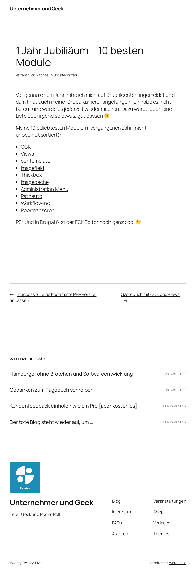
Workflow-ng (35, 203)
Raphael (42, 75)
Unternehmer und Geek (37, 8)
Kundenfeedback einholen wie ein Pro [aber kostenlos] (73, 406)
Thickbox (31, 174)
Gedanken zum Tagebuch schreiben (52, 390)
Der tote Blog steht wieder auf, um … (51, 422)
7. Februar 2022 (174, 422)
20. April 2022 (175, 373)
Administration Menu (44, 189)
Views (27, 153)
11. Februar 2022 (173, 406)
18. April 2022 (176, 389)
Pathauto (31, 196)
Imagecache (35, 182)
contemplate (35, 160)
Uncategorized (65, 75)
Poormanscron (38, 210)
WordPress (177, 562)
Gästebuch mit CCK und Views (150, 294)
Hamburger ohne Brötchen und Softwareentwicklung (71, 374)
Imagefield (32, 168)
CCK (26, 146)
